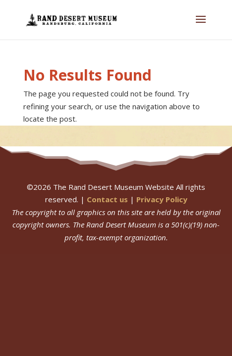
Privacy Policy (161, 199)
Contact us (107, 199)
